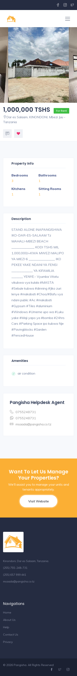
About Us (9, 620)
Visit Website (38, 501)
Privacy (8, 642)
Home (7, 612)
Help (6, 627)
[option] (38, 65)
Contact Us (10, 634)
